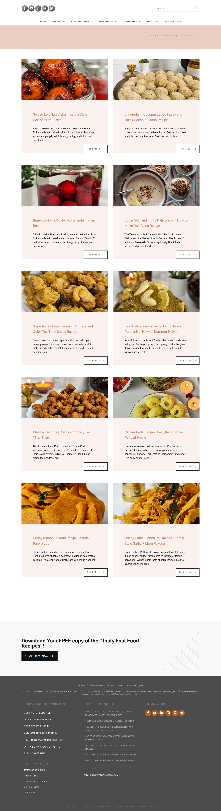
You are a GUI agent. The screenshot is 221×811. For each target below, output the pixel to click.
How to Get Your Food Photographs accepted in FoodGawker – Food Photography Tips (108, 713)
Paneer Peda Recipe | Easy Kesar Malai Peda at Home (154, 435)
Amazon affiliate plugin (40, 733)
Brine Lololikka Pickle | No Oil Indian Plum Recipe (64, 223)
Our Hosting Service (38, 719)
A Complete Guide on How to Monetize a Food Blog (109, 721)
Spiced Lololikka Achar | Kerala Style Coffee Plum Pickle (60, 117)
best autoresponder (38, 712)
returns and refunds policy (37, 781)
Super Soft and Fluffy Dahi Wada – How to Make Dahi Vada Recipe (156, 223)
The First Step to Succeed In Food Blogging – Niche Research (109, 747)
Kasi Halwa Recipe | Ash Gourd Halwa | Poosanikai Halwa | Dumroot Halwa (154, 329)
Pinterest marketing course (43, 739)
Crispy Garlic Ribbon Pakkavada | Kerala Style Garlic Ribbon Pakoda (154, 540)
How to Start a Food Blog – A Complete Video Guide (110, 761)
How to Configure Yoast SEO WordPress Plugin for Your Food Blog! (109, 738)
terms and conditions (34, 770)
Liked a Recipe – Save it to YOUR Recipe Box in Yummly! (110, 755)
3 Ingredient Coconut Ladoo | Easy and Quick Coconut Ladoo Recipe (153, 117)
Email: (101, 775)
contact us (29, 792)
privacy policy (31, 776)
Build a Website (34, 753)
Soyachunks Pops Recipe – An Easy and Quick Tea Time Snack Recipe (63, 329)
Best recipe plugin (36, 726)
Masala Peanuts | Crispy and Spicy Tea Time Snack (62, 435)
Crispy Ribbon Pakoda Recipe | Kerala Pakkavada (61, 540)
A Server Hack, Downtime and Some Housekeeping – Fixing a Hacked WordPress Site (109, 728)
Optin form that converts (42, 746)
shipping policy (31, 787)
